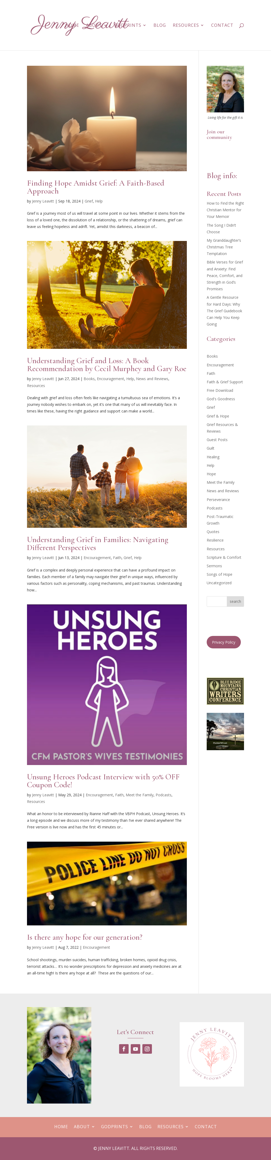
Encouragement (110, 378)
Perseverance (218, 499)
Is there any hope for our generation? (84, 937)
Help (99, 201)
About (94, 25)
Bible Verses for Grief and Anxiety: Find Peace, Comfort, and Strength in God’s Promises (225, 275)
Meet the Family (139, 794)
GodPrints (127, 25)
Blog (159, 25)
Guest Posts (217, 439)
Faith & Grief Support (225, 381)
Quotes (213, 531)
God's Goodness (221, 398)
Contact (222, 25)
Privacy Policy (223, 642)
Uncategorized (219, 582)
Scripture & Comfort (224, 557)
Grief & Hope (218, 416)
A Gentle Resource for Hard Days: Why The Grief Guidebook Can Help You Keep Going (224, 311)
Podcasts (163, 794)
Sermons (214, 565)
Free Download (220, 390)
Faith (117, 557)
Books (89, 378)
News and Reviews (152, 378)
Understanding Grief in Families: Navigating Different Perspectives (97, 543)
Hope (211, 473)
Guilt (210, 448)
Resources (186, 25)
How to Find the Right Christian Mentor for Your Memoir (225, 210)
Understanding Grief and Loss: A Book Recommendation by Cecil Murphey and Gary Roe (106, 365)
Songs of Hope (219, 574)
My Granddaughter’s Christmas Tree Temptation (224, 247)
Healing (213, 456)
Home (72, 25)
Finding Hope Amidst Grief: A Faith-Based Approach (95, 187)
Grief (89, 201)
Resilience (215, 540)
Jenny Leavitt (43, 201)
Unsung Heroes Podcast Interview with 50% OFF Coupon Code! (103, 781)
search (235, 601)
